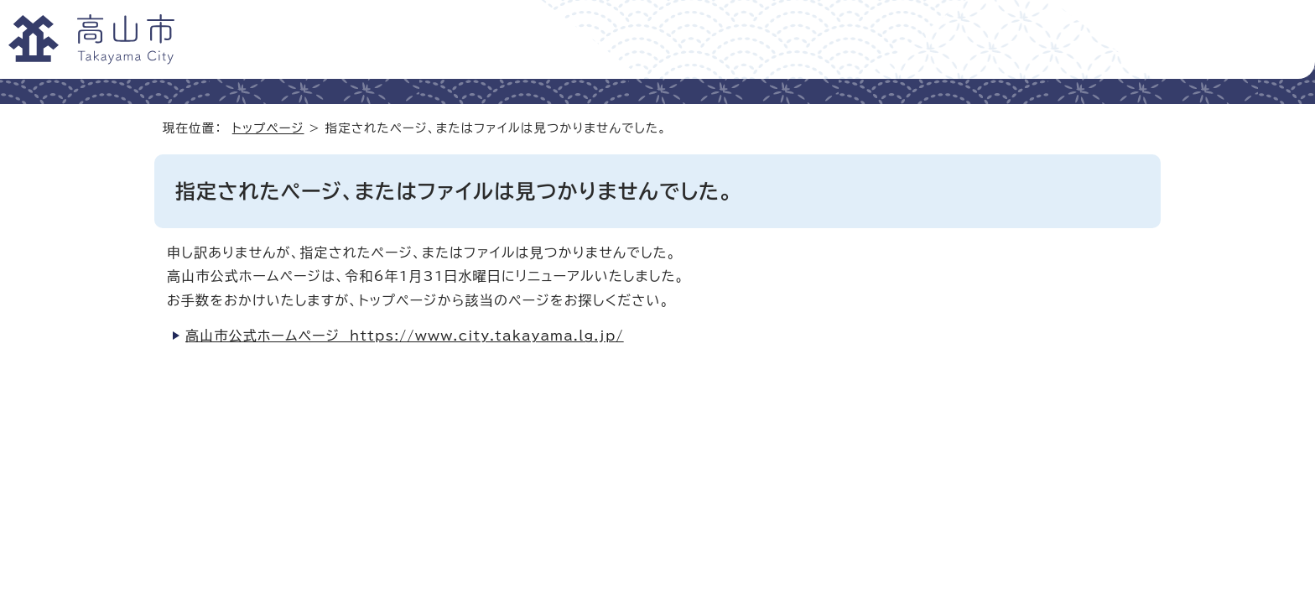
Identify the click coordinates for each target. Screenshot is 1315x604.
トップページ (268, 128)
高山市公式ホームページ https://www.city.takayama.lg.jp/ (404, 335)
